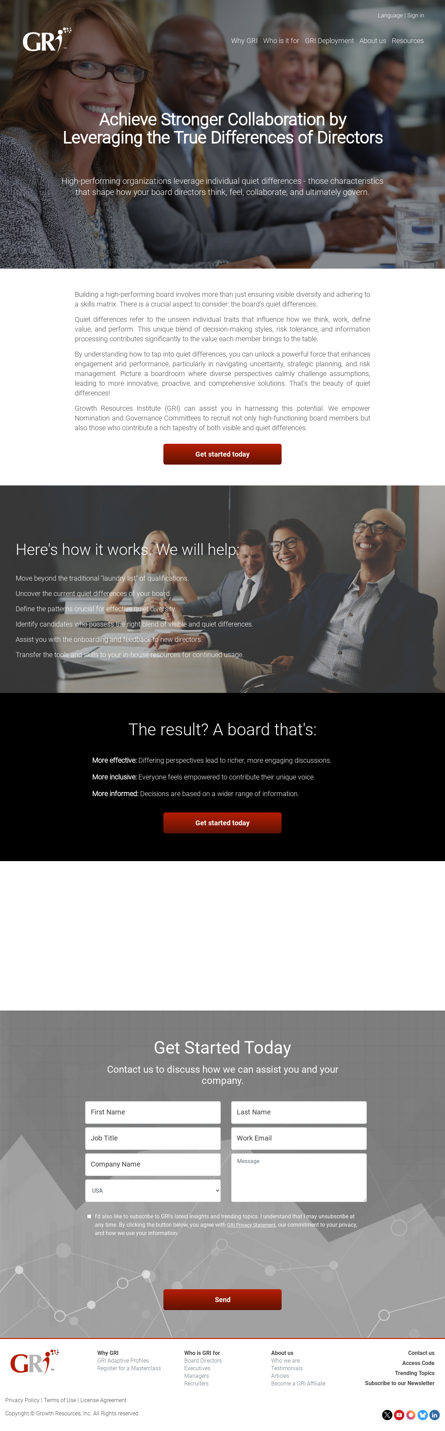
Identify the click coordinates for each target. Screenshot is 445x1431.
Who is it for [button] (281, 40)
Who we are (285, 1360)
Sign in (415, 15)
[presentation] (222, 1264)
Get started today (222, 454)
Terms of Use (60, 1400)
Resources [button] (408, 40)
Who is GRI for (202, 1353)
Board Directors (203, 1360)
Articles (280, 1376)
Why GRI (108, 1353)
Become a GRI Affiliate (298, 1383)
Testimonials (287, 1368)
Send (222, 1299)
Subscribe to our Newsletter (400, 1383)
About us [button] (372, 40)
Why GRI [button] (244, 40)
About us (282, 1353)
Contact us (421, 1353)
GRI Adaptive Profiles (123, 1360)
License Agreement (103, 1400)
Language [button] (390, 15)
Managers (196, 1376)
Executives (197, 1368)
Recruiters (196, 1383)
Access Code (418, 1363)
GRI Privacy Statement (251, 1225)
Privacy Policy (22, 1400)
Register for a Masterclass (129, 1368)
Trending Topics (415, 1373)
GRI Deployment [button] (329, 40)
